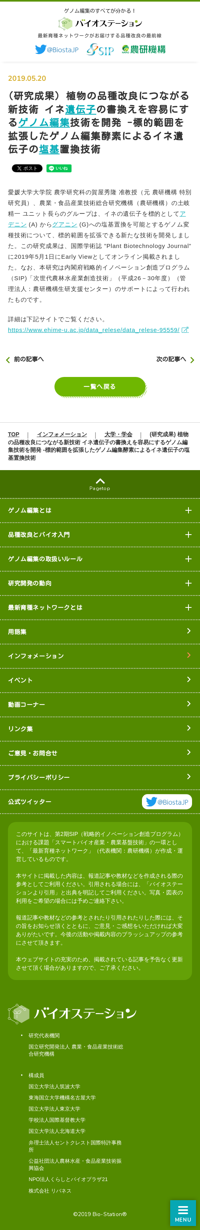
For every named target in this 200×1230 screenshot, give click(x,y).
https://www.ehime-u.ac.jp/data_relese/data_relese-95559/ (94, 329)
